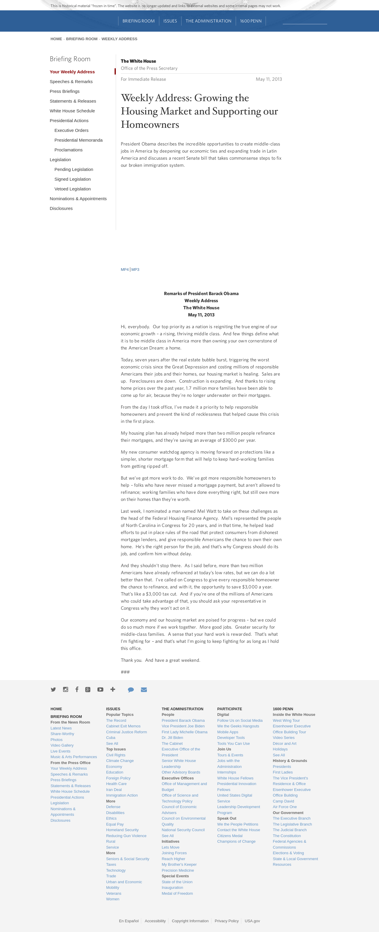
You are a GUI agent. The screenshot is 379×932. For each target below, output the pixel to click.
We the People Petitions (237, 824)
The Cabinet (172, 743)
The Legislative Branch (292, 824)
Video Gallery (62, 745)
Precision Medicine (178, 870)
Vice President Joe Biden (183, 726)
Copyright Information (190, 921)
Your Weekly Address (72, 71)
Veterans (113, 893)
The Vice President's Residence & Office (290, 781)
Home (56, 39)
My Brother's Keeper (179, 864)
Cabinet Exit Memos (123, 726)
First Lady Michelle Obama (185, 732)
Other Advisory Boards (181, 772)
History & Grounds (290, 760)
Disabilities (115, 812)
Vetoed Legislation (72, 188)
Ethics (111, 818)
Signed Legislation (72, 179)
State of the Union (177, 882)
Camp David (283, 801)
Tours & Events (230, 755)
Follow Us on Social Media (240, 720)
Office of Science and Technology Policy (180, 798)
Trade (111, 876)
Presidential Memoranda (78, 140)
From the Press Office (71, 763)
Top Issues (116, 749)
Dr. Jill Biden (172, 737)
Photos (56, 739)
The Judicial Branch (290, 830)
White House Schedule (72, 110)
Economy (114, 766)
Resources (282, 864)
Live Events (60, 751)
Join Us (224, 749)
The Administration (209, 20)
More (110, 801)
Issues (170, 20)
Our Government (288, 812)
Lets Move (170, 847)
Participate (229, 709)
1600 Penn (251, 20)
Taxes (111, 864)
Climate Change (120, 760)
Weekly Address (119, 39)
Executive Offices (178, 778)
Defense (113, 807)
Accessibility (155, 921)
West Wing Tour (286, 720)
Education (114, 772)
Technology (116, 870)
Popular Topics (120, 714)
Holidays (280, 749)
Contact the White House (238, 830)
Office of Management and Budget (184, 786)
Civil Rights (115, 755)
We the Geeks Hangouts (238, 726)
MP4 (125, 269)
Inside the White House (294, 714)
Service (112, 847)
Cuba (110, 737)
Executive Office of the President (181, 752)
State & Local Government (295, 859)
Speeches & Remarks (71, 81)
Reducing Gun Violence (126, 836)
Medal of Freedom (177, 893)
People (168, 714)
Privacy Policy (227, 921)
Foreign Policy (118, 778)
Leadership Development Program (238, 810)
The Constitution (287, 836)
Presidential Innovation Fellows (236, 786)
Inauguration (172, 887)
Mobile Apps (227, 732)
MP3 (135, 269)
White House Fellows (235, 778)
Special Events (175, 876)
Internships (226, 772)
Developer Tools (231, 737)
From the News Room (70, 722)
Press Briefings (65, 91)
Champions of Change (236, 841)
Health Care (116, 783)
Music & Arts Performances (74, 757)
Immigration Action (122, 795)
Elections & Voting (288, 853)
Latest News (61, 728)
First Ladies (283, 772)
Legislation (60, 159)
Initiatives (170, 841)
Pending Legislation (73, 169)
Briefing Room (139, 20)
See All (112, 743)
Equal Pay (114, 824)
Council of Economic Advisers (179, 810)
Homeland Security (122, 830)
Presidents (282, 766)
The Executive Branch (292, 818)
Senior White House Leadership (179, 763)
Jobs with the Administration (229, 763)
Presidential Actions (69, 120)
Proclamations (68, 149)
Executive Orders (71, 130)
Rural (110, 841)
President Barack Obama (183, 720)
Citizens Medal (230, 836)
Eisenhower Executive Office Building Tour (292, 729)
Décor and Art (285, 743)
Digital (223, 714)
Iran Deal (114, 789)
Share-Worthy (62, 734)
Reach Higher (173, 859)
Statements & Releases (73, 100)
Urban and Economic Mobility (124, 885)
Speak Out (226, 818)
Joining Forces (174, 853)
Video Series (284, 737)
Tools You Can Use (233, 743)
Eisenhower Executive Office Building (292, 792)
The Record (116, 720)
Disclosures (61, 208)
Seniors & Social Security (127, 859)
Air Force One (285, 807)
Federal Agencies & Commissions (289, 844)
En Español (129, 921)
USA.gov (252, 921)
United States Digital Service (234, 798)
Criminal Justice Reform (126, 732)
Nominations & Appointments (78, 198)
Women (112, 899)
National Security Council (183, 830)
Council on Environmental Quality (183, 821)
